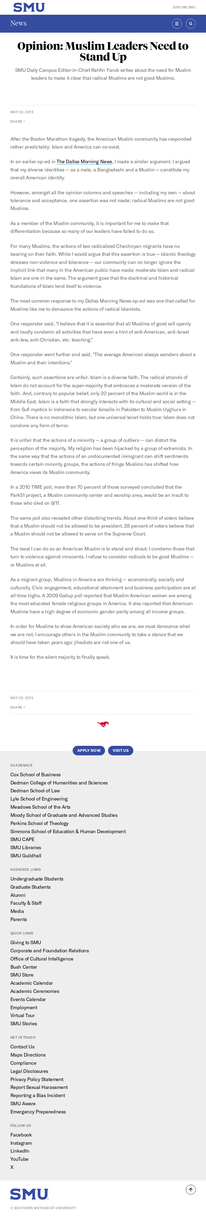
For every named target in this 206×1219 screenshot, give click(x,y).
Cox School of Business (35, 774)
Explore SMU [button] (184, 7)
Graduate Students (30, 887)
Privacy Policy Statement (36, 1079)
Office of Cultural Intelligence (41, 959)
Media (17, 911)
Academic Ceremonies (34, 991)
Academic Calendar (31, 983)
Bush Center (23, 967)
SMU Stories (23, 1023)
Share (16, 121)
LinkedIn (19, 1151)
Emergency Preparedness (38, 1112)
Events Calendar (28, 999)
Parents (18, 919)
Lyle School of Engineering (39, 799)
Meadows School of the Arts (40, 807)
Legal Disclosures (29, 1071)
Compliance (23, 1063)
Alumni (17, 895)
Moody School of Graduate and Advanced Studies (63, 815)
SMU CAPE (22, 839)
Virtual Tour (22, 1015)
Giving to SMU (25, 942)
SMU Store (21, 975)
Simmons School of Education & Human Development (67, 831)
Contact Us (22, 1046)
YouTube (19, 1159)
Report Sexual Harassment (39, 1087)
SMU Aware (23, 1103)
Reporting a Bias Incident (37, 1095)
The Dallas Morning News (84, 161)
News (18, 23)
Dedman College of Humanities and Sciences (59, 783)
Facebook (21, 1135)
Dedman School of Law (35, 790)
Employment (23, 1007)
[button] (191, 1190)
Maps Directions (28, 1055)
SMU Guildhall (25, 855)
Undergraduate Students (36, 879)
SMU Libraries (25, 847)
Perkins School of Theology (39, 823)
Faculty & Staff (26, 903)
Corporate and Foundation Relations (49, 950)
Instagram (21, 1143)
